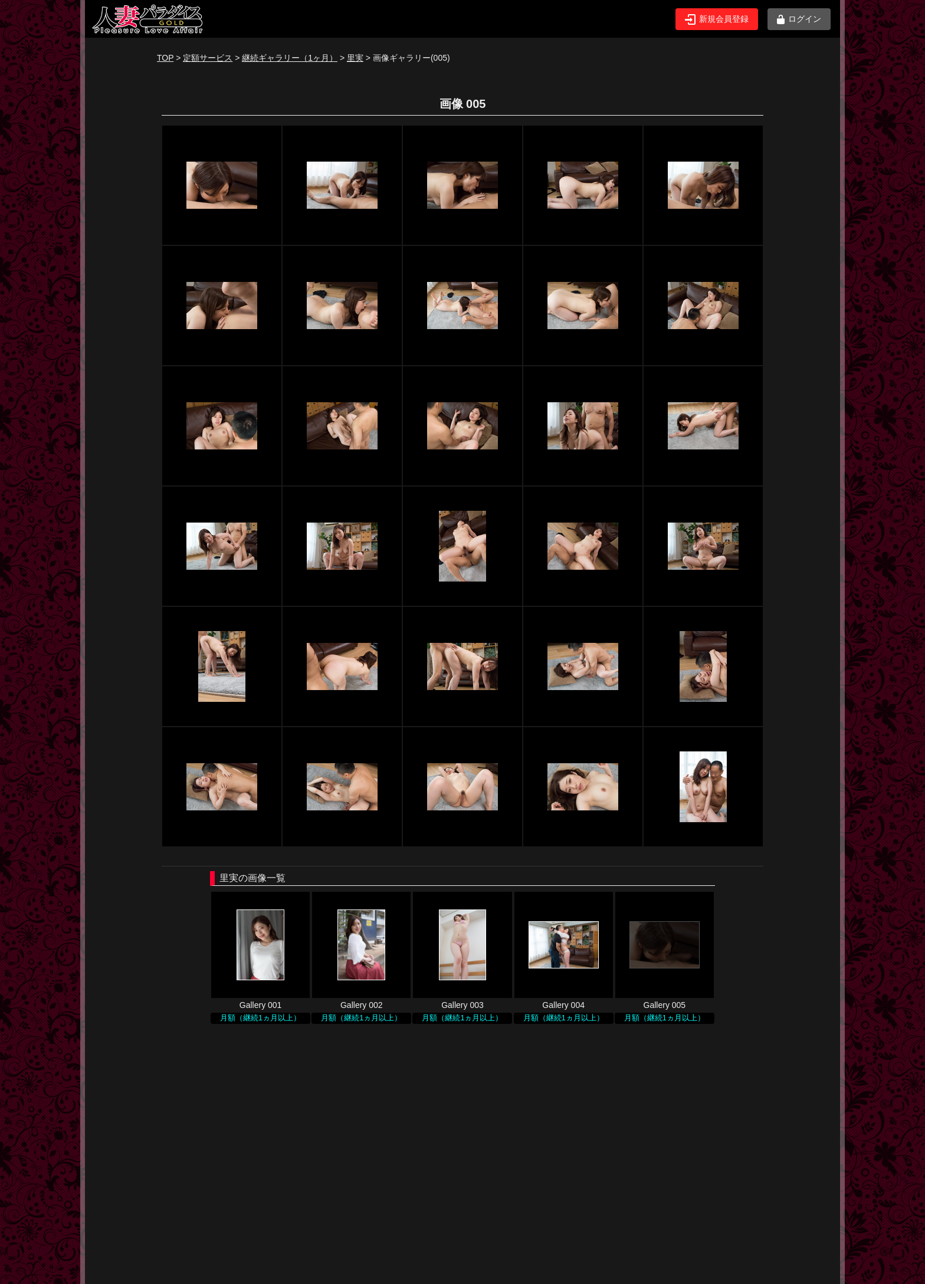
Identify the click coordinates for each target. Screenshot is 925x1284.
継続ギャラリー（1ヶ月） (289, 58)
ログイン (799, 19)
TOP (165, 58)
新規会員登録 (717, 19)
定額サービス (207, 58)
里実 (355, 58)
